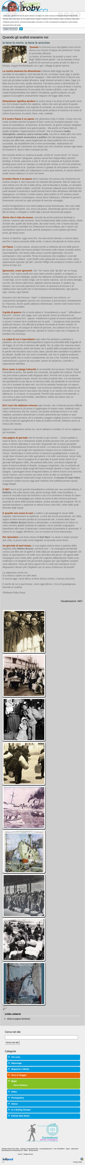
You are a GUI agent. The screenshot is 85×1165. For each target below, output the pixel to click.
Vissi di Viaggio (19, 1075)
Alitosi (14, 1104)
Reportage (16, 1063)
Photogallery (17, 1098)
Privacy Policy (77, 1162)
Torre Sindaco (20, 1085)
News (14, 1081)
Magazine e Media (20, 1069)
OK (21, 29)
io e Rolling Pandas (21, 1110)
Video (14, 1091)
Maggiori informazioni (10, 29)
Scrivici (20, 1154)
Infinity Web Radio (20, 1116)
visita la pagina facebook (18, 1019)
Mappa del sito (28, 1154)
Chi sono (15, 1057)
